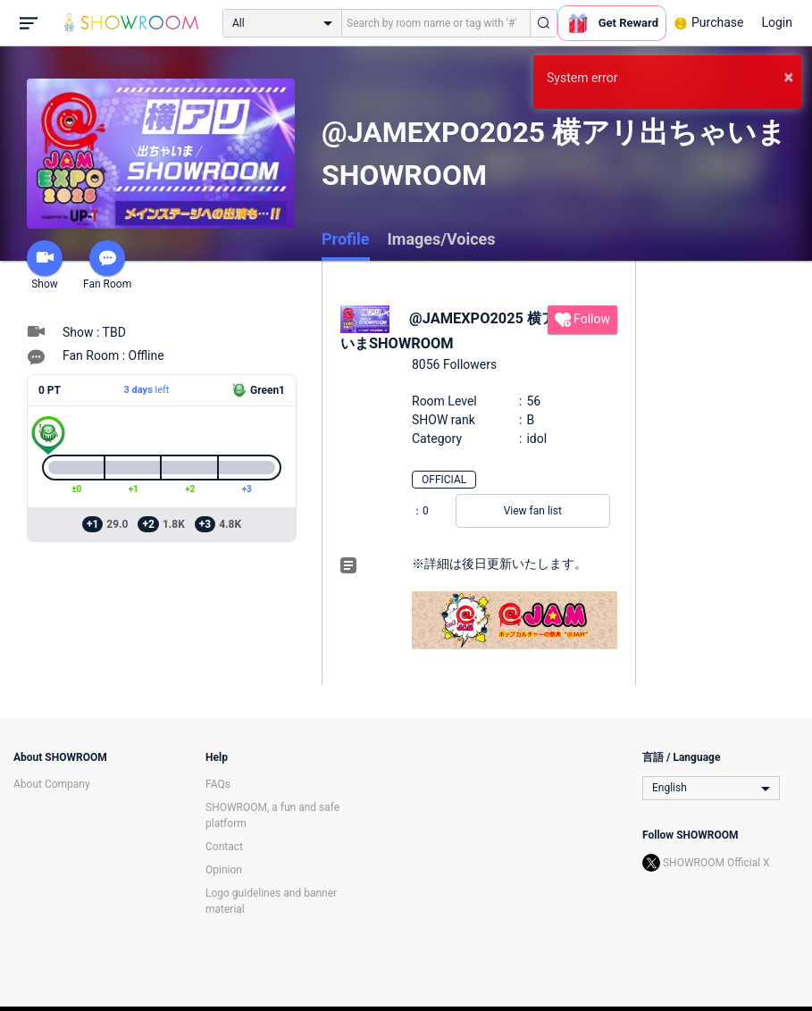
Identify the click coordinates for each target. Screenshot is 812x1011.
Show (45, 265)
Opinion (223, 870)
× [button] (788, 77)
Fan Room (107, 265)
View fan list (533, 511)
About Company (51, 784)
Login (776, 22)
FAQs (217, 784)
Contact (224, 846)
